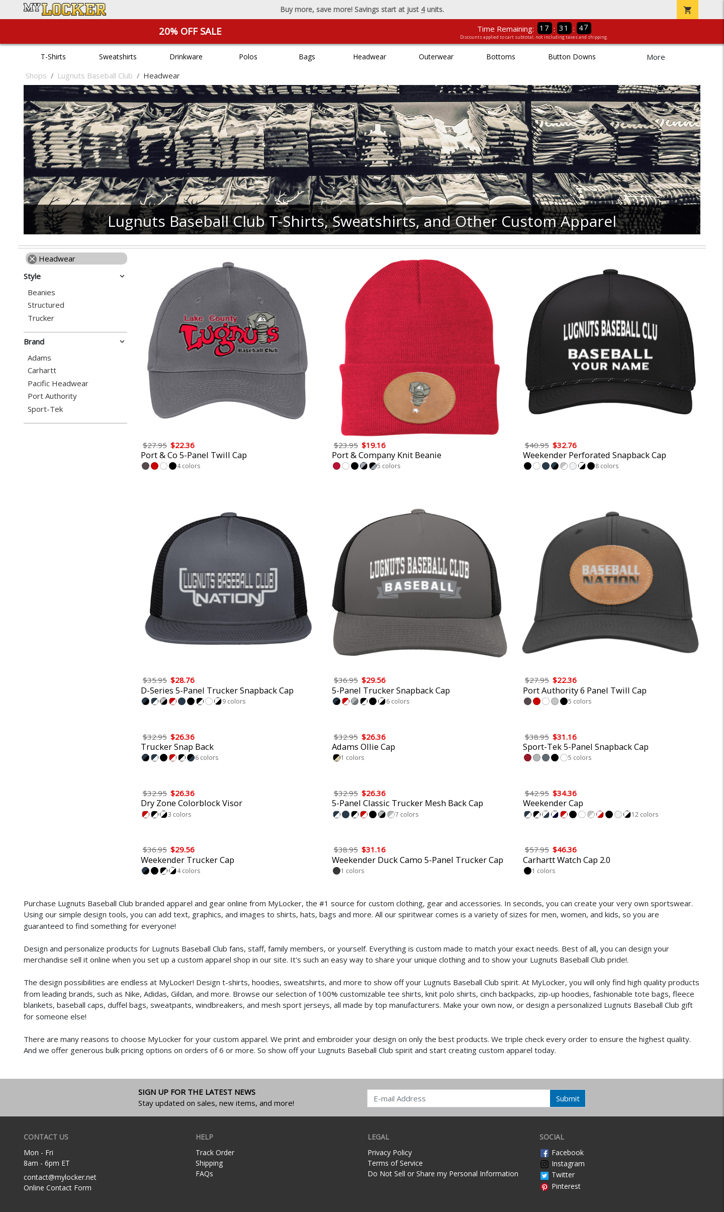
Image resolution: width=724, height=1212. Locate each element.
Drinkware (186, 56)
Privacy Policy (390, 1152)
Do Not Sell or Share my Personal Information (443, 1173)
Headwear (369, 56)
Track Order (215, 1152)
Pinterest (560, 1186)
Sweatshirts (118, 56)
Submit (568, 1098)
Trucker (41, 318)
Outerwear (436, 56)
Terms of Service (395, 1163)
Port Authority (52, 396)
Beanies (41, 292)
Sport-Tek (45, 409)
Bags (307, 56)
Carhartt (42, 370)
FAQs (204, 1173)
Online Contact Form (58, 1187)
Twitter (557, 1174)
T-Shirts (53, 56)
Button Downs (572, 56)
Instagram (562, 1163)
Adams (39, 358)
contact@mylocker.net (60, 1177)
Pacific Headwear (58, 383)
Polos (248, 56)
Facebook (561, 1152)
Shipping (209, 1163)
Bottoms (500, 56)
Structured (46, 305)
